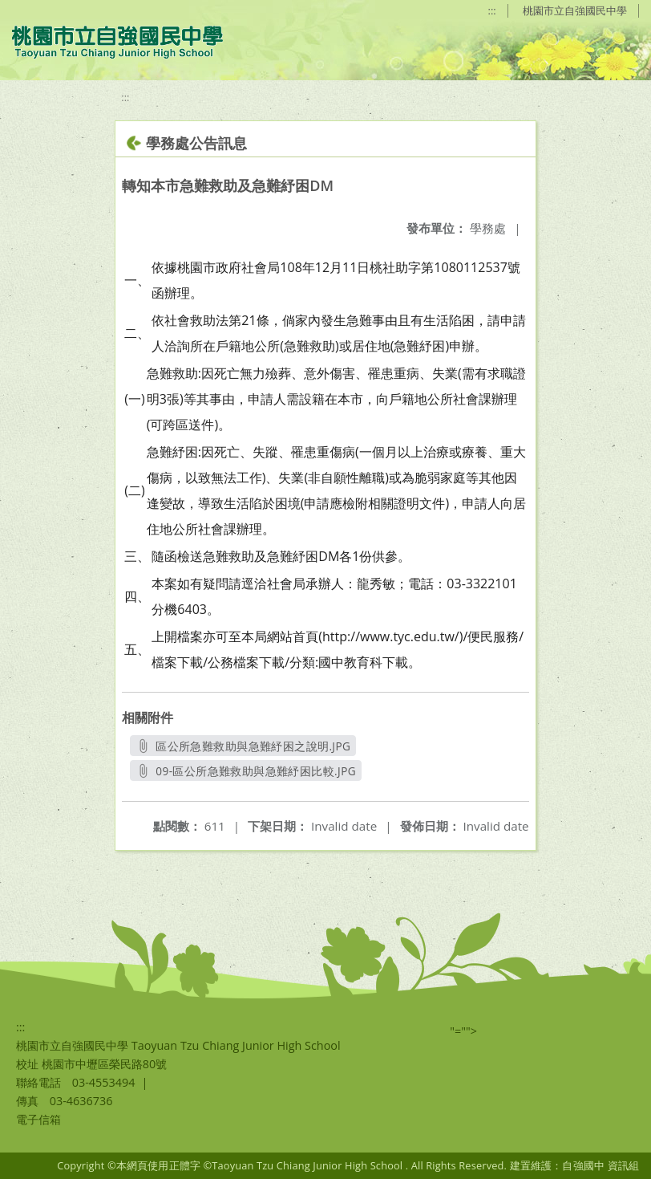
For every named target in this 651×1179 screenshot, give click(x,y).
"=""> (463, 1031)
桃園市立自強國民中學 (575, 10)
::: (492, 10)
